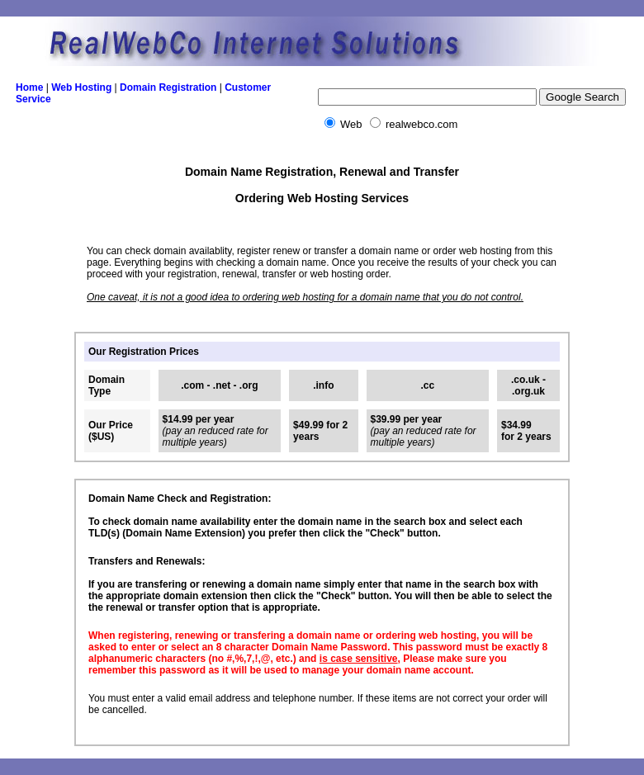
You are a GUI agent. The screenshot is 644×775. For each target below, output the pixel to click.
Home (29, 87)
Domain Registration (168, 87)
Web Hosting (81, 87)
